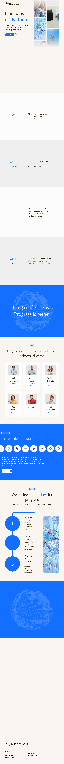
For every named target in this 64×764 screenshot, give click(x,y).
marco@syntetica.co (10, 757)
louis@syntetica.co (32, 755)
